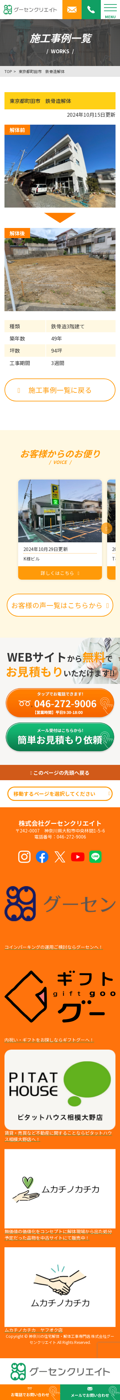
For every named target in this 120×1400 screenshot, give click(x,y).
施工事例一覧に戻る (55, 390)
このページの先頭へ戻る (60, 772)
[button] (106, 528)
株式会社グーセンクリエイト (60, 823)
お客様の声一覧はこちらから (60, 605)
